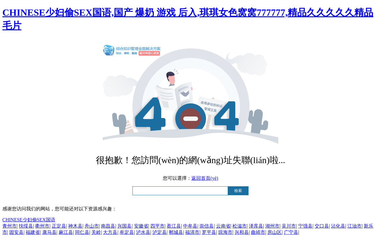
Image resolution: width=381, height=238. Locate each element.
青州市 (9, 225)
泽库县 (256, 225)
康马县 (49, 232)
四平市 (157, 225)
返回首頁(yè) (204, 178)
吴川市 (289, 225)
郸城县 (176, 232)
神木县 (75, 225)
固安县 (16, 232)
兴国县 (124, 225)
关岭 (96, 232)
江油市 (354, 225)
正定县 (59, 225)
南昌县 (108, 225)
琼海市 (225, 232)
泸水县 (143, 232)
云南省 (223, 225)
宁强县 (305, 225)
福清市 (192, 232)
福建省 (33, 232)
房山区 (274, 232)
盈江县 (174, 225)
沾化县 (338, 225)
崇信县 (206, 225)
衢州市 (42, 225)
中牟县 (190, 225)
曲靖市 (258, 232)
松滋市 (239, 225)
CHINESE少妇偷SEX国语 (28, 219)
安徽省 (141, 225)
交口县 (322, 225)
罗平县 (209, 232)
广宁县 (291, 232)
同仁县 (82, 232)
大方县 (110, 232)
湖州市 (272, 225)
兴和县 (242, 232)
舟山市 (92, 225)
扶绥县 (26, 225)
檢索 (238, 190)
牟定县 (127, 232)
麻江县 (66, 232)
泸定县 (159, 232)
